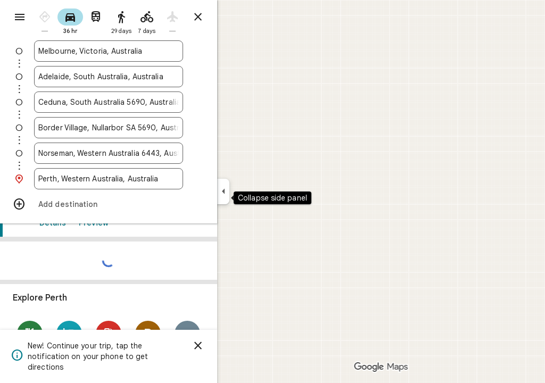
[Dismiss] (236, 345)
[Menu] (19, 18)
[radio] (83, 20)
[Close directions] (236, 17)
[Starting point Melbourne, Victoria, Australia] (147, 51)
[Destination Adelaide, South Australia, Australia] (147, 76)
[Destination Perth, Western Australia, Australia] (147, 178)
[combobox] (147, 51)
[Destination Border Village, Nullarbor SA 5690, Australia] (147, 127)
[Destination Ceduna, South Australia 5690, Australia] (147, 102)
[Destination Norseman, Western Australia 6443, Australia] (147, 153)
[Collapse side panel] (261, 191)
